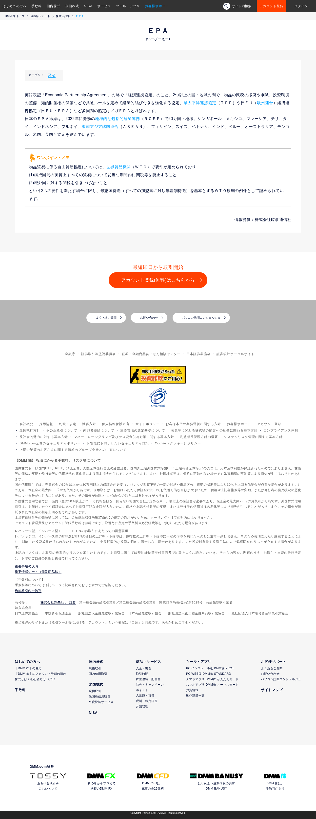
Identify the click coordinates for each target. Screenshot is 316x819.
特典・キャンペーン (150, 684)
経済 (52, 75)
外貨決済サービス (101, 702)
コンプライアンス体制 (280, 430)
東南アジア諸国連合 (100, 126)
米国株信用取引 (100, 696)
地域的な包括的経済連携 (117, 119)
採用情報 (46, 424)
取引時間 (142, 673)
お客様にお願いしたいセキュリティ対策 (118, 443)
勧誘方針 (89, 424)
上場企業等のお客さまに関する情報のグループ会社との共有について (73, 450)
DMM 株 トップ (15, 16)
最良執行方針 (30, 430)
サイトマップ (271, 690)
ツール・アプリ (128, 6)
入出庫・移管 (145, 695)
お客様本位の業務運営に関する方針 (193, 424)
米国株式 (72, 6)
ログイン (301, 6)
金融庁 (70, 354)
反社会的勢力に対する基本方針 (44, 437)
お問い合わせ (149, 317)
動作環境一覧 (195, 695)
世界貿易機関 (118, 167)
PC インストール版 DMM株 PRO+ (210, 668)
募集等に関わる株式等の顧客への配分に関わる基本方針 (214, 430)
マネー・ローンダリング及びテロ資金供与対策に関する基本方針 (124, 437)
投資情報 (192, 690)
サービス (104, 6)
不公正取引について (61, 430)
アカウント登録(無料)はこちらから (158, 280)
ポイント (142, 690)
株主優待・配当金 (148, 679)
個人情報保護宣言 (116, 424)
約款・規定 (67, 424)
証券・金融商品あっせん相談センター (151, 354)
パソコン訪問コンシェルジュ (201, 317)
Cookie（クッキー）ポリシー (178, 443)
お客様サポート (157, 6)
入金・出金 (144, 668)
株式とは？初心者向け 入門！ (35, 679)
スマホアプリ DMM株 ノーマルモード (212, 684)
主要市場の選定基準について (142, 430)
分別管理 (142, 706)
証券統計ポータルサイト (236, 354)
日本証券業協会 (198, 354)
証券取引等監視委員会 (98, 354)
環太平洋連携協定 (200, 103)
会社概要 (26, 424)
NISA (88, 6)
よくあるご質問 (106, 317)
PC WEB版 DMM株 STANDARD (208, 673)
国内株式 (53, 6)
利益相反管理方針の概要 (199, 437)
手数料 (36, 6)
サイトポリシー (148, 424)
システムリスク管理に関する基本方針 (253, 437)
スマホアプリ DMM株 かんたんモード (212, 679)
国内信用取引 (98, 673)
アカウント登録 (271, 6)
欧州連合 (265, 103)
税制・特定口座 (147, 701)
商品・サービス (148, 662)
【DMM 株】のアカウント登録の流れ (40, 673)
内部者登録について (98, 430)
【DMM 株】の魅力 (28, 668)
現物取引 (95, 668)
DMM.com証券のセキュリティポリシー (50, 443)
